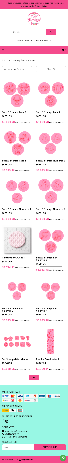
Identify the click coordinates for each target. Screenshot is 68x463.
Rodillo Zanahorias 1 (47, 359)
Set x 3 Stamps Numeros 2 (16, 209)
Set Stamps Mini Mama (15, 359)
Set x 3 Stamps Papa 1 (14, 160)
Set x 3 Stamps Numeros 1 (50, 209)
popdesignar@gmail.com (14, 431)
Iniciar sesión (43, 40)
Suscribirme (50, 447)
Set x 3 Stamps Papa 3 (14, 112)
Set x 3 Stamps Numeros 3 (50, 160)
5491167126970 (10, 434)
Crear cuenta (24, 40)
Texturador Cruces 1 (13, 257)
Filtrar (51, 69)
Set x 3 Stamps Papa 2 (48, 112)
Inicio (5, 60)
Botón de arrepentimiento (14, 437)
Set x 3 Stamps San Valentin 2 (12, 309)
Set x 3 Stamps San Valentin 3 (46, 258)
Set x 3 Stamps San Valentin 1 (46, 309)
